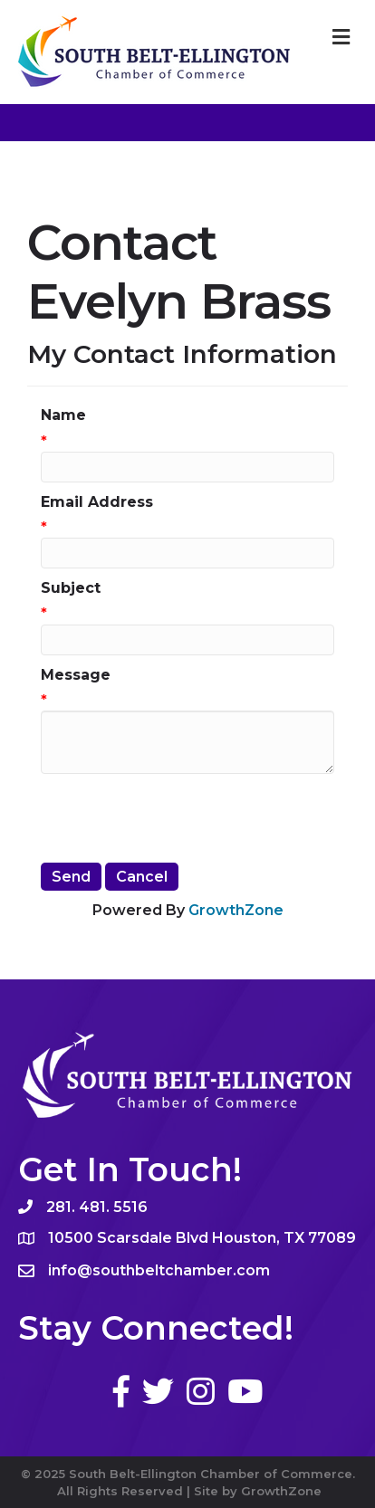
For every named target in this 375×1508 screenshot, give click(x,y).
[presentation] (178, 818)
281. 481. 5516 (97, 1207)
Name (63, 415)
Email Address (97, 502)
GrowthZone (236, 910)
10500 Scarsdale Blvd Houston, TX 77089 (202, 1237)
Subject (71, 588)
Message (76, 674)
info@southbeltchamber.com (159, 1270)
